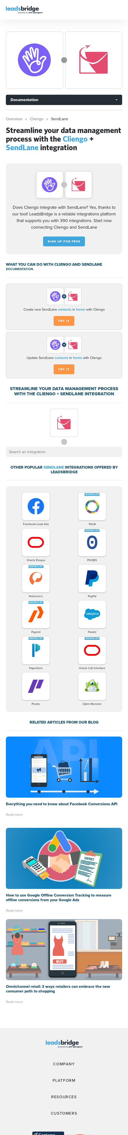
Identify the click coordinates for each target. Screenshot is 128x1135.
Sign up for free (64, 241)
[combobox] (64, 452)
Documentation (24, 100)
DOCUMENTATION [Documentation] (19, 269)
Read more (14, 814)
